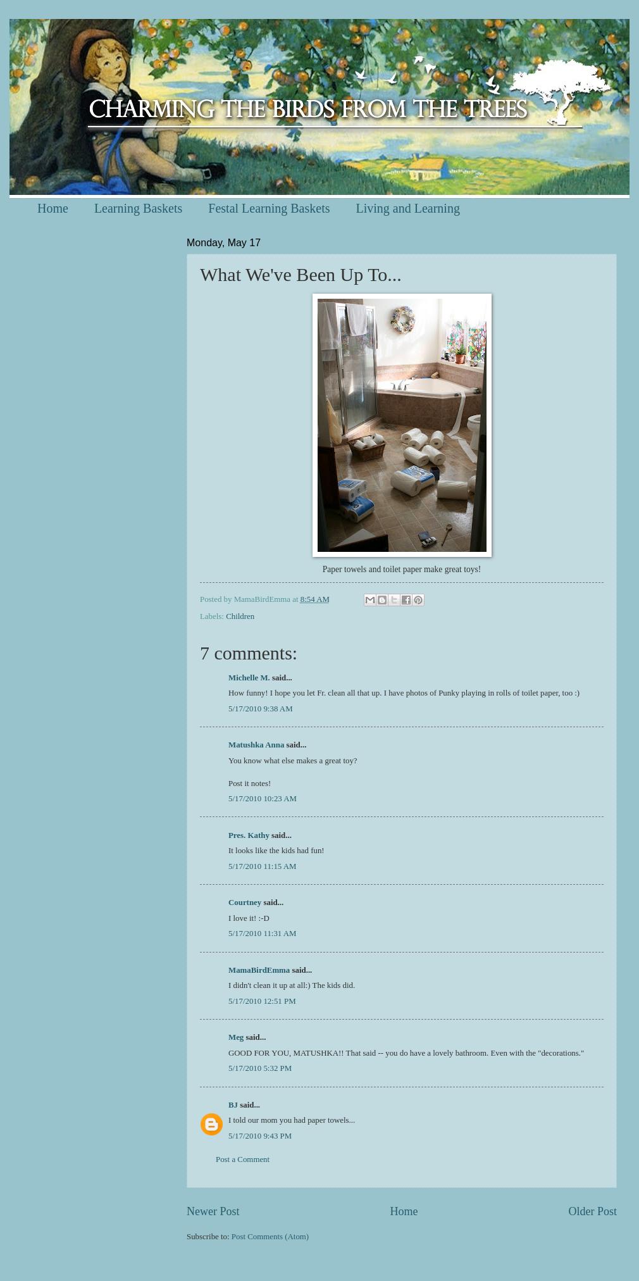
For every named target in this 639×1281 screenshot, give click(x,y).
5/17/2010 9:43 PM (260, 1136)
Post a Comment (243, 1159)
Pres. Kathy (249, 835)
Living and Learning (407, 208)
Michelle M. (249, 677)
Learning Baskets (138, 208)
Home (52, 208)
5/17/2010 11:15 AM (262, 866)
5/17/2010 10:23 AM (262, 798)
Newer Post (213, 1211)
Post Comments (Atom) (270, 1236)
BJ (233, 1105)
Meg (236, 1037)
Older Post (592, 1211)
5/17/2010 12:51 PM (262, 1001)
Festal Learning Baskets (269, 208)
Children (240, 616)
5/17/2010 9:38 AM (260, 708)
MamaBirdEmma (259, 970)
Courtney (244, 902)
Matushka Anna (256, 744)
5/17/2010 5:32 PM (260, 1068)
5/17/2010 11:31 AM (262, 933)
